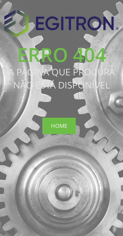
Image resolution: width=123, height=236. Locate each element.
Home (59, 125)
